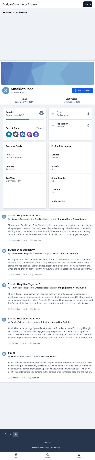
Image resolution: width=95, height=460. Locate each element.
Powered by (46, 447)
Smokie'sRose (18, 219)
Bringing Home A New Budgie (71, 219)
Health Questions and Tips (65, 253)
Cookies (47, 442)
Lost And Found (48, 356)
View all (39, 128)
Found (11, 352)
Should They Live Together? (24, 215)
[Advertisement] (49, 36)
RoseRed (39, 253)
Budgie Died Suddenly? (21, 249)
